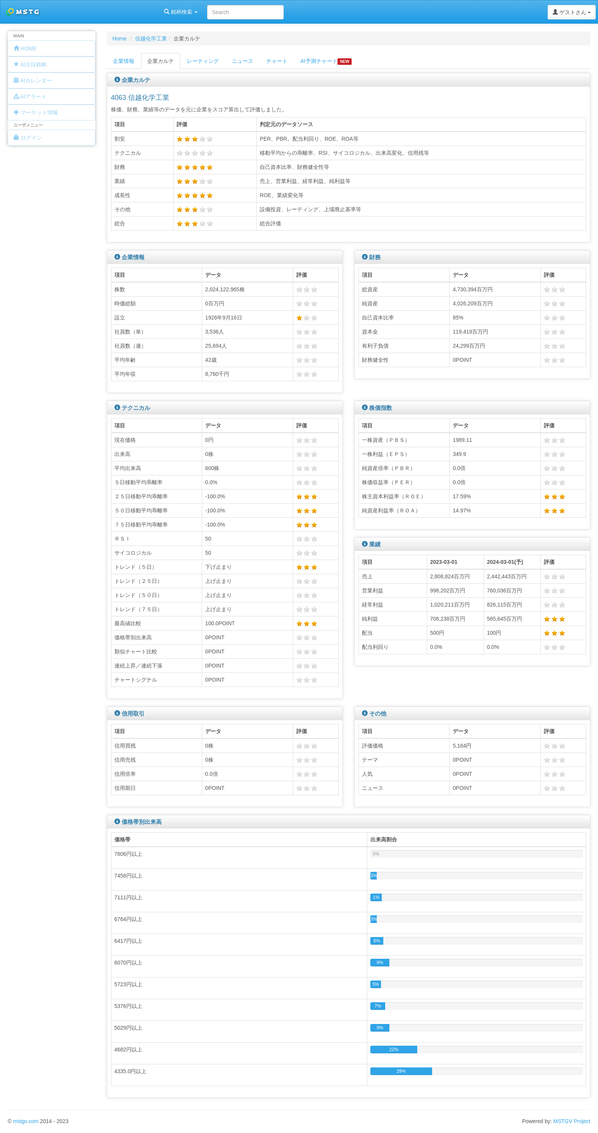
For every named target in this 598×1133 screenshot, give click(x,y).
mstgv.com (26, 1121)
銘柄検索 (98, 12)
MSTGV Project (571, 1121)
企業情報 (123, 61)
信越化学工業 (151, 38)
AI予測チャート (326, 61)
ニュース (242, 61)
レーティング (203, 61)
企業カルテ (160, 61)
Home (120, 38)
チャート (277, 61)
